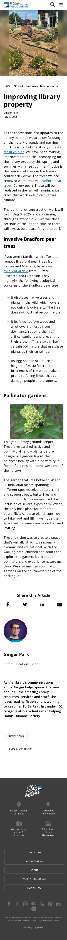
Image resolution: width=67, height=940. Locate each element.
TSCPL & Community (20, 748)
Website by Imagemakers (33, 927)
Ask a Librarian (34, 861)
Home (7, 85)
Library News (15, 735)
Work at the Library (34, 878)
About (34, 870)
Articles (18, 85)
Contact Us (34, 852)
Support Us (34, 887)
